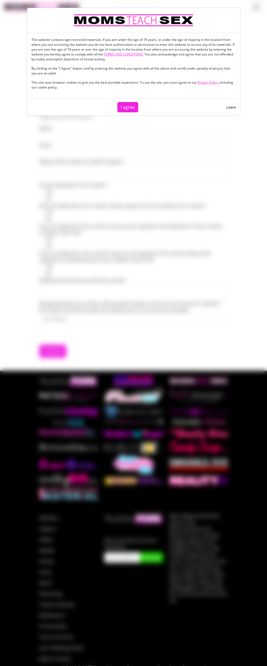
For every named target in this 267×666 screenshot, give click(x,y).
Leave (231, 107)
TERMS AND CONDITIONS (123, 54)
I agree (128, 107)
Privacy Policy (208, 82)
